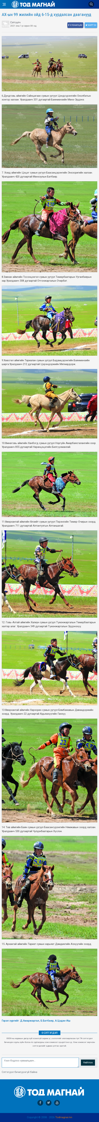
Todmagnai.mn (63, 1117)
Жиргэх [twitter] (90, 25)
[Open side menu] (4, 4)
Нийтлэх (88, 1062)
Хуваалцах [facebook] (75, 25)
